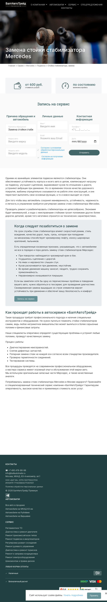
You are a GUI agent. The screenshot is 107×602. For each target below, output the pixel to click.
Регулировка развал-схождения (21, 543)
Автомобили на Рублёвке (17, 512)
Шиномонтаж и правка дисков (20, 561)
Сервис (72, 4)
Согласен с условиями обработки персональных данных (53, 150)
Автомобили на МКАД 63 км (19, 509)
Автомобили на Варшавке (17, 516)
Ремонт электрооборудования (20, 557)
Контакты (66, 8)
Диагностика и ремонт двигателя (21, 532)
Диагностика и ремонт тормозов (21, 550)
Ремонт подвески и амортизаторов (22, 539)
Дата (74, 139)
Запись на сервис (26, 299)
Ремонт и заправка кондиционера (21, 553)
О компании (38, 4)
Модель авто (13, 151)
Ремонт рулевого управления (19, 546)
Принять (94, 595)
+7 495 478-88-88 (17, 470)
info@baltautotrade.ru (15, 473)
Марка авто (13, 139)
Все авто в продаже (15, 505)
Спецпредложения (91, 4)
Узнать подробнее (73, 595)
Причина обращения (17, 127)
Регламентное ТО (13, 528)
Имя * (42, 124)
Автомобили (57, 4)
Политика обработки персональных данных (24, 487)
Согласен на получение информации (52, 157)
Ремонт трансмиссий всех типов (21, 535)
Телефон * (76, 127)
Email (42, 135)
